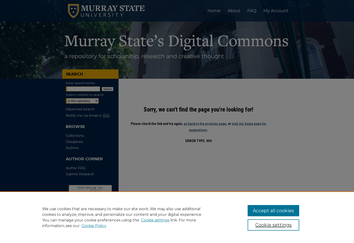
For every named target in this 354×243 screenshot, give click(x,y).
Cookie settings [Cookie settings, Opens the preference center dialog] (273, 225)
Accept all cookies (273, 210)
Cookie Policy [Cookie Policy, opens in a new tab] (94, 226)
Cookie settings (155, 220)
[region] (177, 217)
